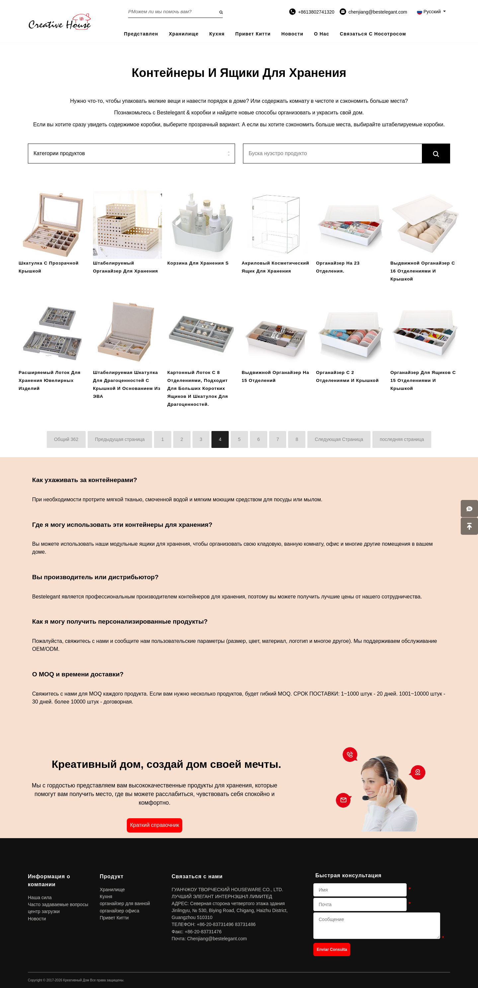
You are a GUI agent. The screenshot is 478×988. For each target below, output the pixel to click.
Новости (292, 33)
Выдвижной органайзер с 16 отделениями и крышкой (422, 271)
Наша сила (40, 897)
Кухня (216, 33)
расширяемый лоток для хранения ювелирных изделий (50, 380)
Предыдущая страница (120, 439)
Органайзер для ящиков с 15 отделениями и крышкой (423, 380)
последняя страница (402, 439)
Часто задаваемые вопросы (58, 904)
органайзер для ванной (125, 903)
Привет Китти (253, 33)
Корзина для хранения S (198, 263)
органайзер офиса (119, 910)
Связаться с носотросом (373, 33)
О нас (321, 33)
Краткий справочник (154, 825)
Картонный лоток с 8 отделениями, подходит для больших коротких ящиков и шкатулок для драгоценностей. (197, 388)
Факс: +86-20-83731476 (196, 931)
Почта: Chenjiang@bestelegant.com (209, 938)
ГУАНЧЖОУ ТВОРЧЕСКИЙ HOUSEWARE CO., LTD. (227, 889)
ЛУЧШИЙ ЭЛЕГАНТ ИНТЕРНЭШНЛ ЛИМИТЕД (222, 896)
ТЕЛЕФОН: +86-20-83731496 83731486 (214, 924)
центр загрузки (44, 911)
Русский (429, 11)
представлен (141, 33)
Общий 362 (66, 439)
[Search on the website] (175, 11)
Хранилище (184, 33)
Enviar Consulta (332, 949)
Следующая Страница (339, 439)
